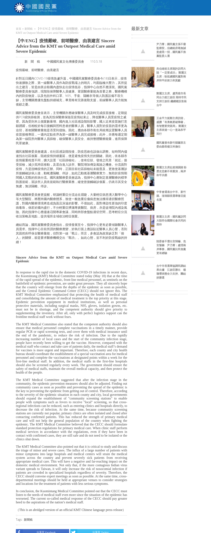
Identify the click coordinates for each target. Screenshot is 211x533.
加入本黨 (112, 21)
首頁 (18, 28)
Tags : (20, 519)
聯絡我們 (169, 21)
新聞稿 (29, 28)
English (188, 21)
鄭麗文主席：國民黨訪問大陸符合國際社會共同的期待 (171, 220)
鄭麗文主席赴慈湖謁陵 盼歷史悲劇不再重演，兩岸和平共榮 (171, 171)
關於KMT (59, 21)
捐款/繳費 (131, 21)
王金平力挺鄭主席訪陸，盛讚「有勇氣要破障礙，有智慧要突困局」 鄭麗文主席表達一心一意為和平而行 (171, 126)
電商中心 (150, 21)
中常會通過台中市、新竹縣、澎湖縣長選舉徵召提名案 (171, 195)
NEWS (76, 21)
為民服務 (93, 21)
